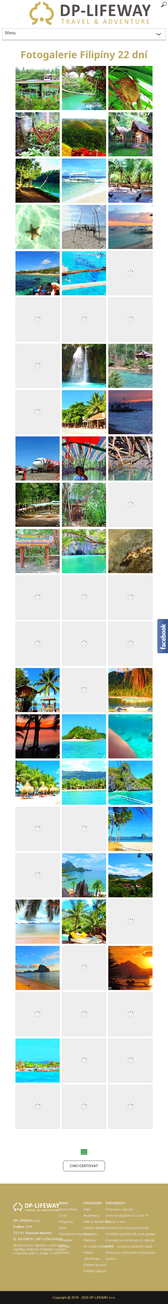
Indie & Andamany (97, 1222)
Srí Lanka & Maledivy (98, 1246)
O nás (63, 1216)
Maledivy (90, 1240)
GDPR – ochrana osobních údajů (128, 1246)
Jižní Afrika (91, 1259)
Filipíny (88, 1253)
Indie (87, 1209)
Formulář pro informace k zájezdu (130, 1240)
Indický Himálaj (94, 1228)
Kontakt (64, 1246)
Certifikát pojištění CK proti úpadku (130, 1234)
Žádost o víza (115, 1222)
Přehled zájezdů (95, 1271)
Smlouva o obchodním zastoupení (130, 1253)
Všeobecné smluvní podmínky (127, 1228)
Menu (10, 33)
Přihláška (65, 1240)
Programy (66, 1222)
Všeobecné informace (75, 1234)
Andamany (91, 1216)
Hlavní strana (68, 1209)
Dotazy (64, 1253)
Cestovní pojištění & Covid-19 (126, 1216)
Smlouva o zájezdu (119, 1209)
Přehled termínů (95, 1265)
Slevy (62, 1228)
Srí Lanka (90, 1234)
